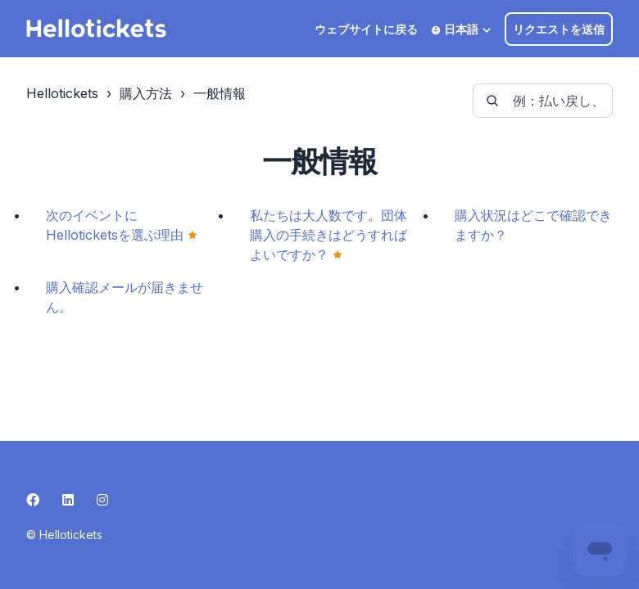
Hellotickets (62, 93)
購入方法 (146, 93)
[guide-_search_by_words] (543, 100)
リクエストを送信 (559, 29)
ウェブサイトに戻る (366, 29)
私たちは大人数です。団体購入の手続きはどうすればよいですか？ (328, 235)
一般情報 (219, 93)
